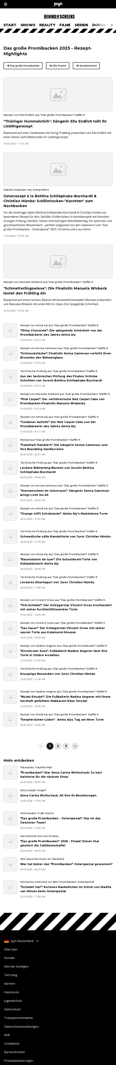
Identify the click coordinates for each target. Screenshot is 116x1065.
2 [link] (58, 746)
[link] (75, 746)
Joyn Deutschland (21, 941)
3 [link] (66, 746)
